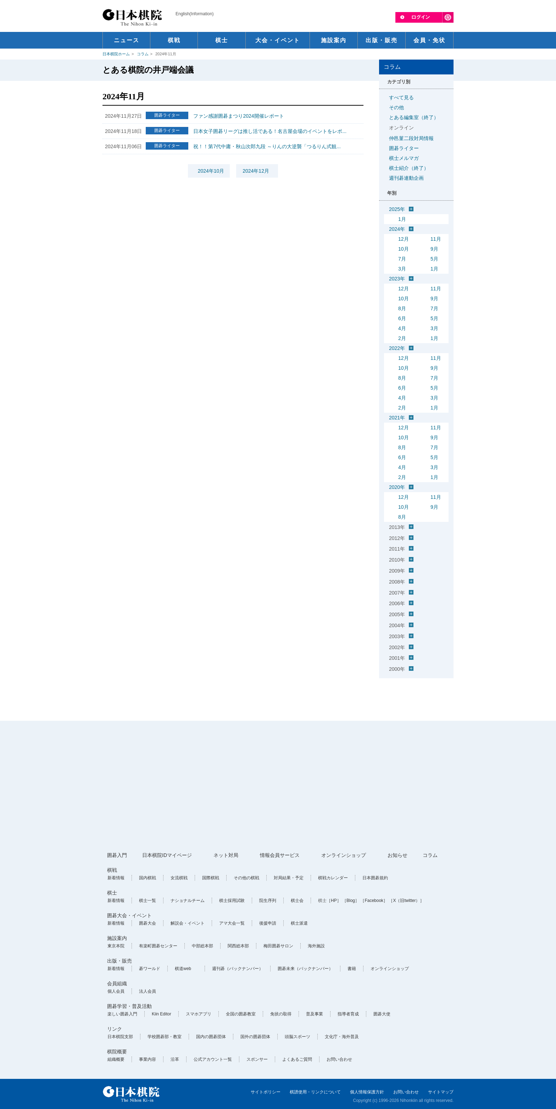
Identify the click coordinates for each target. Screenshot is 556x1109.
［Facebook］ (374, 900)
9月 (434, 249)
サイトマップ (441, 1092)
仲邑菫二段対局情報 (411, 138)
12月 (403, 239)
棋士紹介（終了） (409, 168)
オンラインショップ (343, 855)
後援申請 (267, 923)
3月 (402, 269)
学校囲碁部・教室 (165, 1036)
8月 (402, 308)
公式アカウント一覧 (213, 1059)
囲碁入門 (117, 855)
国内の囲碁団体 (211, 1036)
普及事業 (314, 1014)
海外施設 (316, 945)
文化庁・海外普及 (342, 1036)
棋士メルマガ (404, 158)
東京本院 (115, 945)
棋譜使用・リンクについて (315, 1092)
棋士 (112, 893)
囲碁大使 (381, 1014)
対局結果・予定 (289, 877)
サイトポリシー (265, 1092)
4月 (402, 328)
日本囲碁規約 (375, 877)
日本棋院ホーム (116, 54)
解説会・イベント (188, 923)
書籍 (352, 968)
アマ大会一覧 (232, 923)
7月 (402, 259)
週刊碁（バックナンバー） (237, 968)
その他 (396, 107)
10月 (403, 249)
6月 (402, 318)
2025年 (397, 209)
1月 (402, 219)
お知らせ (397, 855)
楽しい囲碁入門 (122, 1014)
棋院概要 (117, 1051)
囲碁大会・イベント (129, 915)
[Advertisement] (278, 786)
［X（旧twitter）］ (406, 900)
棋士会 (297, 900)
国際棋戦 (210, 877)
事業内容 (147, 1059)
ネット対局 (225, 855)
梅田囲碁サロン (278, 945)
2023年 (397, 279)
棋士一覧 (147, 900)
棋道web (183, 968)
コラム (143, 54)
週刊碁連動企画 (406, 178)
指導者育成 (348, 1014)
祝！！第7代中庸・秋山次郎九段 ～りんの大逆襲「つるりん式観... (266, 146)
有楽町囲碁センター (158, 945)
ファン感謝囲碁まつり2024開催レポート (238, 116)
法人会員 (147, 991)
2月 (402, 338)
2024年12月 (256, 171)
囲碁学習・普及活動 (129, 1006)
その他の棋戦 (246, 877)
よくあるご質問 (297, 1059)
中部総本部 (202, 945)
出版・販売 (119, 961)
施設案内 (117, 938)
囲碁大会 (147, 923)
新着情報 (115, 877)
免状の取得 (280, 1014)
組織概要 (115, 1059)
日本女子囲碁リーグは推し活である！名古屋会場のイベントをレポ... (269, 131)
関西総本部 (238, 945)
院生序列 (267, 900)
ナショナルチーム (188, 900)
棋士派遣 (299, 923)
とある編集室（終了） (414, 117)
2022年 (397, 348)
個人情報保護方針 (367, 1092)
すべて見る (401, 97)
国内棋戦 (147, 877)
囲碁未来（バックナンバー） (305, 968)
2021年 (397, 417)
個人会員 (115, 991)
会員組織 (117, 983)
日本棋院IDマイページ (167, 855)
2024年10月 (211, 171)
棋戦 (112, 870)
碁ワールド (149, 968)
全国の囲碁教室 (241, 1014)
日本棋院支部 (120, 1036)
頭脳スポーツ (297, 1036)
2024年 (397, 229)
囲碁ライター (404, 148)
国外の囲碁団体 (255, 1036)
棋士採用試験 (232, 900)
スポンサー (257, 1059)
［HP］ (334, 900)
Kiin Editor (161, 1014)
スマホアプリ (198, 1014)
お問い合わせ (339, 1059)
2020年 (397, 487)
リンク (114, 1029)
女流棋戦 (179, 877)
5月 (434, 259)
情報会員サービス (280, 855)
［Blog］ (350, 900)
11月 (435, 239)
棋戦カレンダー (333, 877)
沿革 (175, 1059)
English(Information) (194, 13)
